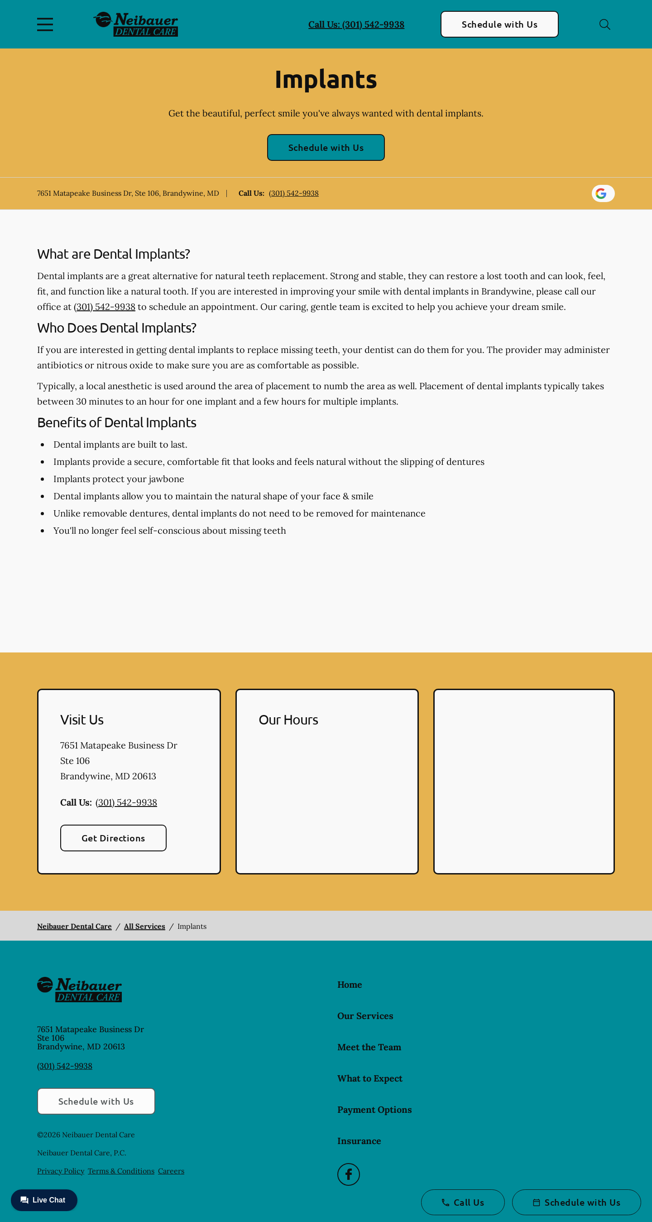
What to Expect (370, 1078)
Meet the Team (369, 1047)
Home (349, 984)
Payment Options (374, 1109)
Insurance (359, 1140)
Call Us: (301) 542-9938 (356, 24)
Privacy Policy (60, 1170)
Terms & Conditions (121, 1170)
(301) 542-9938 (294, 193)
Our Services (365, 1015)
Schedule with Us (499, 24)
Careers (171, 1170)
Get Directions (113, 838)
